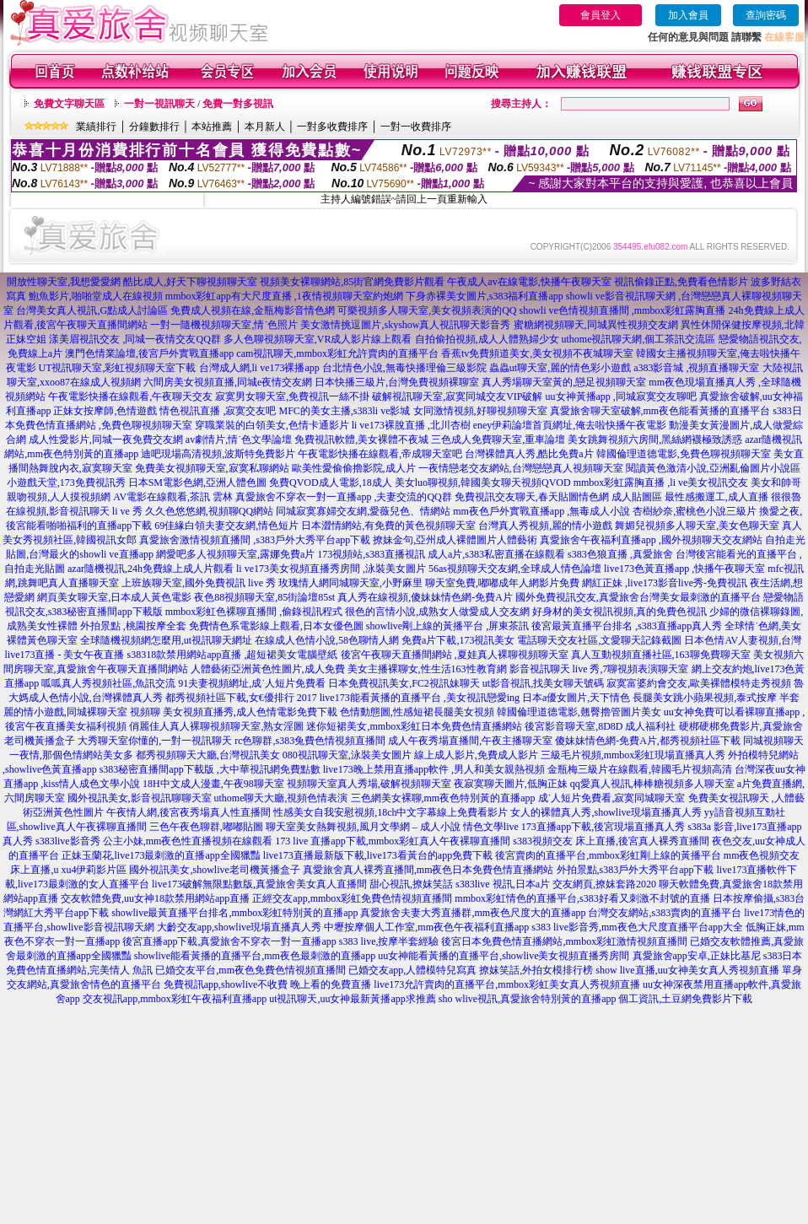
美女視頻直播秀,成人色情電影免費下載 (250, 712)
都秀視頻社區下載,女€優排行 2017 (241, 698)
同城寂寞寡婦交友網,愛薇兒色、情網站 (363, 511)
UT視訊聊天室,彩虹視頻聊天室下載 (118, 368)
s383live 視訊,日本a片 (502, 884)
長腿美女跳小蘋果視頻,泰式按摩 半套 (716, 698)
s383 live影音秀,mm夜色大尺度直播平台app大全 (637, 927)
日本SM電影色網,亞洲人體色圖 (197, 482)
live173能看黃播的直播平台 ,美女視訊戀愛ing (420, 698)
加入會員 (688, 15)
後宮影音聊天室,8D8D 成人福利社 (600, 726)
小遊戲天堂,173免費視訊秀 (66, 482)
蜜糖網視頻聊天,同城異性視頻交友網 (596, 325)
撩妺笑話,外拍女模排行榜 (536, 970)
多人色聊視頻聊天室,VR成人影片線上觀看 (318, 339)
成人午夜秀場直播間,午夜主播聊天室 (470, 741)
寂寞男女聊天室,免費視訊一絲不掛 (292, 396)
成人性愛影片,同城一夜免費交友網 (106, 439)
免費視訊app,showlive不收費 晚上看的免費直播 (268, 984)
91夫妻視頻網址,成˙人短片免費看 (252, 683)
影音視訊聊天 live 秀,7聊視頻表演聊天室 (599, 669)
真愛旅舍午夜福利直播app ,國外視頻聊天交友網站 (651, 540)
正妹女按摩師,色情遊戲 (105, 411)
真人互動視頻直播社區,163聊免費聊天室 (661, 655)
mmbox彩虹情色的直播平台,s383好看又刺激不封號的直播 (582, 898)
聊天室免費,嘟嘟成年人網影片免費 (502, 583)
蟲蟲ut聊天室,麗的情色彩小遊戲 (560, 368)
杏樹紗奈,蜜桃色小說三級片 (695, 511)
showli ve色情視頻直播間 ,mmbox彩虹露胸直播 (623, 310)
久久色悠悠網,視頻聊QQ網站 (209, 511)
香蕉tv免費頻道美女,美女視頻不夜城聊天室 (537, 353)
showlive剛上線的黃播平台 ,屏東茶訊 (447, 626)
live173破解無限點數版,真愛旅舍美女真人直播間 (259, 884)
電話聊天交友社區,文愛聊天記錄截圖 (599, 640)
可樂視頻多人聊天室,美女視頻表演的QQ (426, 310)
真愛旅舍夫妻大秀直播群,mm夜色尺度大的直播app (472, 913)
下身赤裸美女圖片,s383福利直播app (484, 296)
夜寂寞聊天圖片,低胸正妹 (511, 784)
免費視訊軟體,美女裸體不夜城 (361, 439)
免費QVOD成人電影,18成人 (330, 482)
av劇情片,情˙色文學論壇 (239, 439)
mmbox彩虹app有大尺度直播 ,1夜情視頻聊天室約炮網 (284, 296)
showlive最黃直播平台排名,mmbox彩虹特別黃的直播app (234, 913)
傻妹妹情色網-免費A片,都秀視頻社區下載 (648, 741)
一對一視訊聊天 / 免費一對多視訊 (198, 104)
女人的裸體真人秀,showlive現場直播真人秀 (605, 812)
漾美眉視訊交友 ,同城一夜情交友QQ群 (134, 339)
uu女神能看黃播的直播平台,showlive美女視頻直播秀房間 (503, 956)
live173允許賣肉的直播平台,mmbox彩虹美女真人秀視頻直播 (507, 984)
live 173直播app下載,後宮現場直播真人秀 (594, 827)
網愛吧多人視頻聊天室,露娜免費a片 (235, 554)
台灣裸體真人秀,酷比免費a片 (529, 454)
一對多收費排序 (332, 126)
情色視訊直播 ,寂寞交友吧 (217, 411)
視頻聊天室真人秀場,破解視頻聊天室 (369, 784)
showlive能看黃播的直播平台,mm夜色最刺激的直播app (254, 956)
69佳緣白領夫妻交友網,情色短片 (226, 525)
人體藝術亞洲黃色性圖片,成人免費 (268, 669)
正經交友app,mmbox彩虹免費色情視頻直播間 (352, 898)
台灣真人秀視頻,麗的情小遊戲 (545, 525)
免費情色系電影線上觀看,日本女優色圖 (276, 626)
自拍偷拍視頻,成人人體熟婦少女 (487, 339)
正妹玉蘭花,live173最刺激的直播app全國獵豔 (161, 855)
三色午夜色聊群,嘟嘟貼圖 (206, 827)
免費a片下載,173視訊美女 (457, 640)
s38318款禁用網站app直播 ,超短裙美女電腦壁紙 (232, 655)
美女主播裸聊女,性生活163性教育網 (427, 669)
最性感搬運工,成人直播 (716, 497)
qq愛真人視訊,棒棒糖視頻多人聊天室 (652, 784)
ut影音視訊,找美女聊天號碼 (543, 683)
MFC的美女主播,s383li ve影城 (344, 411)
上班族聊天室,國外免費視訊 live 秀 (198, 583)
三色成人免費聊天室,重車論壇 (498, 439)
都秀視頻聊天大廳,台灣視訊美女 (208, 755)
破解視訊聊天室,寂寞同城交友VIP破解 (457, 396)
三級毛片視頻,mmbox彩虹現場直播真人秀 (633, 755)
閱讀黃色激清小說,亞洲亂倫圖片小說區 (713, 468)
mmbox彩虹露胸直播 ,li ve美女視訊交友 (661, 482)
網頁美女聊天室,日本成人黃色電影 (114, 597)
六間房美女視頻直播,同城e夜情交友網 (227, 382)
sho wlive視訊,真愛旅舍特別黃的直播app (528, 999)
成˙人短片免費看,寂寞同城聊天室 (612, 798)
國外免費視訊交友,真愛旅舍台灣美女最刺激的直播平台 (638, 597)
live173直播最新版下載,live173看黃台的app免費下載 (378, 855)
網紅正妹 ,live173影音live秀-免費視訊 (664, 583)
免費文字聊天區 (69, 104)
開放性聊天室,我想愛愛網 (64, 282)
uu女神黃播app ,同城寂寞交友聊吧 (621, 396)
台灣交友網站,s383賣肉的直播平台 (664, 913)
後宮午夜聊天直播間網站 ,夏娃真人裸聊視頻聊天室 (454, 655)
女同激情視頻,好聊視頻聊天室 (480, 411)
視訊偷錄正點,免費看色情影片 (681, 282)
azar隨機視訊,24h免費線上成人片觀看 (150, 568)
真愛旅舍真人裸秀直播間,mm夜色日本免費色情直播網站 (428, 870)
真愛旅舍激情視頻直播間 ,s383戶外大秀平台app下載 (254, 540)
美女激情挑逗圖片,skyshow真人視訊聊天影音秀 (405, 325)
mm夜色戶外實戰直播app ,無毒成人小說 (541, 511)
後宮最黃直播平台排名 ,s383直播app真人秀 (626, 626)
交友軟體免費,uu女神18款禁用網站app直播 (155, 898)
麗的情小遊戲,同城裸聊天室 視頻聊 (81, 712)
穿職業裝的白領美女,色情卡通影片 (272, 425)
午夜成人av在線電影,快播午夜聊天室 (529, 282)
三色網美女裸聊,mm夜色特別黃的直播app (443, 798)
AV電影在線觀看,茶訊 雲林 (173, 497)
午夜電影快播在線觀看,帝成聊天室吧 (380, 454)
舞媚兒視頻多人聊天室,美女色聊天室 (697, 525)
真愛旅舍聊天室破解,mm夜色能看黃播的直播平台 (660, 411)
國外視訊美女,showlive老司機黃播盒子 (214, 870)
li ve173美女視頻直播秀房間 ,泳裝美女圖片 (331, 568)
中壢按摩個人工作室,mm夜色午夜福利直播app (426, 927)
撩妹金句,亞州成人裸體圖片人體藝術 (455, 540)
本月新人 (265, 126)
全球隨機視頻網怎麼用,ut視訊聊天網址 (166, 640)
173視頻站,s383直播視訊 (371, 554)
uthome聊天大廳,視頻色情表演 (281, 798)
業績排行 (96, 126)
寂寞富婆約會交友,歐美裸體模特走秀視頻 (698, 683)
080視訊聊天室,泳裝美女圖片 (347, 755)
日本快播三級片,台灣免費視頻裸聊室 (397, 382)
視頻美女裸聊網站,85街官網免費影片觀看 (352, 282)
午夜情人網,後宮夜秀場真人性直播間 (188, 812)
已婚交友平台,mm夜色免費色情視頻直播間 (250, 970)
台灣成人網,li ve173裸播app (259, 368)
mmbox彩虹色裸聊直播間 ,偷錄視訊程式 (254, 611)
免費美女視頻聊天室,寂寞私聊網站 (212, 468)
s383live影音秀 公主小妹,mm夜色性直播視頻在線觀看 (153, 841)
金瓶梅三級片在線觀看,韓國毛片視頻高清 (639, 769)
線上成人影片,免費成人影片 (476, 755)
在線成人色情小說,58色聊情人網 (327, 640)
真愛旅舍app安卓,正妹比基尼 (697, 956)
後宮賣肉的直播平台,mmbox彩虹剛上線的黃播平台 (608, 855)
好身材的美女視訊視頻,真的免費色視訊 (619, 611)
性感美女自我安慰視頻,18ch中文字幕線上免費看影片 (390, 812)
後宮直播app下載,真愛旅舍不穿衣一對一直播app (229, 941)
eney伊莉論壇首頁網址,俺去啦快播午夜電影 (570, 425)
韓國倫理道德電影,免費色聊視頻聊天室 (683, 454)
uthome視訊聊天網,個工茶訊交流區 (639, 339)
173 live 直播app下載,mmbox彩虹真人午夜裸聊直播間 (392, 841)
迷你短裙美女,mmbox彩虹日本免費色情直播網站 (414, 726)
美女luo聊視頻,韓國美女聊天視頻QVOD (483, 482)
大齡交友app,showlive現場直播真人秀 (239, 927)
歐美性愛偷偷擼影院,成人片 (354, 468)
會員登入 (600, 15)
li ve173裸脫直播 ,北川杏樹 (411, 425)
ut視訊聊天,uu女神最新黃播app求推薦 (352, 999)
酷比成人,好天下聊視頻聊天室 (190, 282)
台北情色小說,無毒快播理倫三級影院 (404, 368)
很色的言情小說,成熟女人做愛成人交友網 (437, 611)
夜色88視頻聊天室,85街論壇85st (264, 597)
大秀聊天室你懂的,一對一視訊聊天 (155, 741)
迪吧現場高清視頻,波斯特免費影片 (218, 454)
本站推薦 (211, 126)
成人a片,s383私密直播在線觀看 (496, 554)
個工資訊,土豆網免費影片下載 (685, 999)
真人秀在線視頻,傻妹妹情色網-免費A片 (425, 597)
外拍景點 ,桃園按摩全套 (133, 626)
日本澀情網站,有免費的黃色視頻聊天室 (388, 525)
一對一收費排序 (415, 126)
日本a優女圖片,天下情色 (576, 698)
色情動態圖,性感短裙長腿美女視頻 (417, 712)
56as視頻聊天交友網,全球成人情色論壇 (514, 568)
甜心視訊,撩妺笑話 (411, 884)
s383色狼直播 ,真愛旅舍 (620, 554)
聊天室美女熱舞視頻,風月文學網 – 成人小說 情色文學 (385, 827)
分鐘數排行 (154, 126)
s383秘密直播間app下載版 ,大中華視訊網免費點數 (210, 769)
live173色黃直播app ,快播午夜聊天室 (684, 568)
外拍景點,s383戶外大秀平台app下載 (635, 870)
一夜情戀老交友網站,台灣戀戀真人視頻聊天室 (520, 468)
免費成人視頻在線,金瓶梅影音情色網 (252, 310)
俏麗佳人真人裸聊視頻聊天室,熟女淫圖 (216, 726)
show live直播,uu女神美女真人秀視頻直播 (686, 970)
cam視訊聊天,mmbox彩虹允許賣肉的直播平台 (337, 353)
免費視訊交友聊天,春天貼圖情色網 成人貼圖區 (558, 497)
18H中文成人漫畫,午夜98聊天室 (213, 784)
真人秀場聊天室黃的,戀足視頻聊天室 (564, 382)
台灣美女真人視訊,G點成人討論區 (92, 310)
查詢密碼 (766, 15)
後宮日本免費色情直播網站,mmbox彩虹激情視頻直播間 (564, 941)
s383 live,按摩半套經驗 (389, 941)
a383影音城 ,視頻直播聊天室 (696, 368)
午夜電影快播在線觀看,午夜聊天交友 (130, 396)
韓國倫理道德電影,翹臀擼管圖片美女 (579, 712)
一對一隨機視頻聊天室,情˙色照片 (224, 325)
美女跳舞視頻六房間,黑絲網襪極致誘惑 (655, 439)
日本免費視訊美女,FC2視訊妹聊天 (404, 683)
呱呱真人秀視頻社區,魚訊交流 (108, 683)
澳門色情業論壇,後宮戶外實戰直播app (149, 353)
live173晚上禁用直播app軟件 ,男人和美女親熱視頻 (434, 769)
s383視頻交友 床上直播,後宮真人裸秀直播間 (611, 841)
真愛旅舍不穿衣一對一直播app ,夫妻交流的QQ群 (343, 497)
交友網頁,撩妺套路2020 (604, 884)
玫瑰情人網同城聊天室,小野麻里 (350, 583)
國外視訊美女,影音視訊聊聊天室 (139, 798)
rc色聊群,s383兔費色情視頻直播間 (311, 741)
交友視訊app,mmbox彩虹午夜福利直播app (175, 999)
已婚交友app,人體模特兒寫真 (412, 970)
